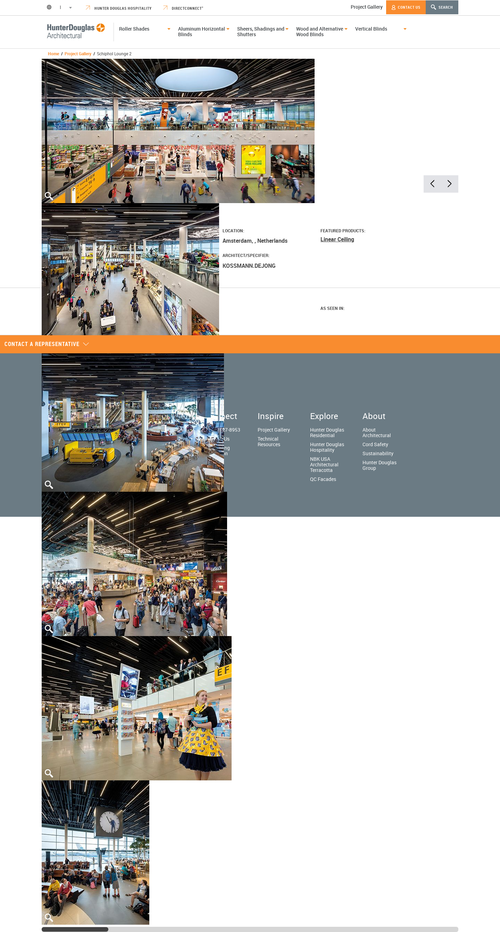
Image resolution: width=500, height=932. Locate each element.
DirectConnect (183, 8)
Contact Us (405, 7)
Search (442, 7)
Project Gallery (367, 6)
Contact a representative (47, 344)
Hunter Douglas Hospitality (119, 8)
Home (53, 53)
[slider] (75, 929)
